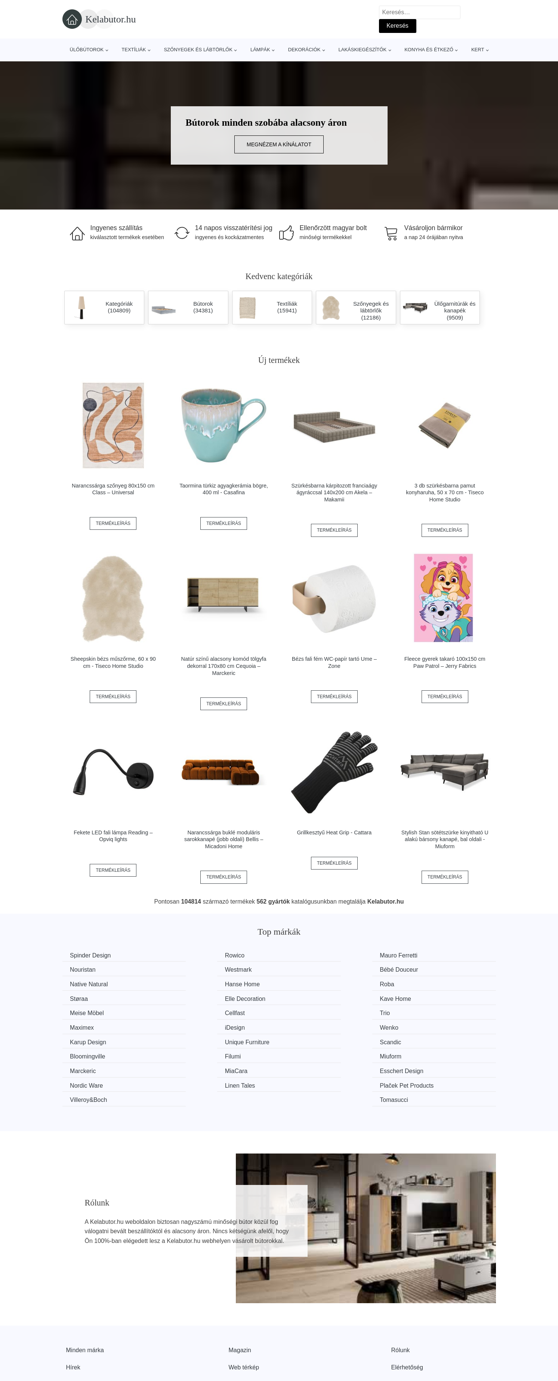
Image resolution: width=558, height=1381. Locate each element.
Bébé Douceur (202, 969)
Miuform (416, 1026)
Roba (79, 983)
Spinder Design (92, 955)
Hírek (73, 1320)
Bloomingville (200, 1026)
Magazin (240, 1303)
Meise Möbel (89, 997)
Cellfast (193, 997)
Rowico (192, 955)
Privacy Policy (247, 1338)
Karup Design (312, 1011)
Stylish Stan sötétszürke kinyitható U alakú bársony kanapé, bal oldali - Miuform (444, 839)
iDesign (82, 1011)
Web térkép (244, 1320)
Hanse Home (423, 969)
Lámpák (260, 49)
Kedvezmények (86, 1338)
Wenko (192, 1011)
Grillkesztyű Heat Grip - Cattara (334, 832)
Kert (477, 49)
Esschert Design (316, 1039)
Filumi (302, 1026)
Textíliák (133, 49)
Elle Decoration (314, 983)
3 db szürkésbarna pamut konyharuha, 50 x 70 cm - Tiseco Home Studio (445, 492)
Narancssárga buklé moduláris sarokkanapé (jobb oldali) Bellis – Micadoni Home (223, 839)
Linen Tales (87, 1054)
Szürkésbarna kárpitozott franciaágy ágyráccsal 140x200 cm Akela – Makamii (334, 492)
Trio (299, 997)
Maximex (417, 997)
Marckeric (85, 1039)
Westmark (85, 969)
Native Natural (313, 969)
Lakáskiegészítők (362, 49)
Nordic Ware (422, 1039)
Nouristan (418, 955)
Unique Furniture (428, 1011)
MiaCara (194, 1039)
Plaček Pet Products (210, 1054)
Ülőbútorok (87, 49)
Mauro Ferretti (313, 955)
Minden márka (85, 1303)
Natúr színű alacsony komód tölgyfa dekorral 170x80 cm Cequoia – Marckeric (223, 666)
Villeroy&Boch (312, 1054)
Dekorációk (304, 49)
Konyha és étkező (428, 49)
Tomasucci (420, 1054)
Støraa (192, 983)
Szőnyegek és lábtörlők (198, 49)
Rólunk (400, 1303)
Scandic (82, 1026)
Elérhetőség (407, 1320)
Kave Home (421, 983)
